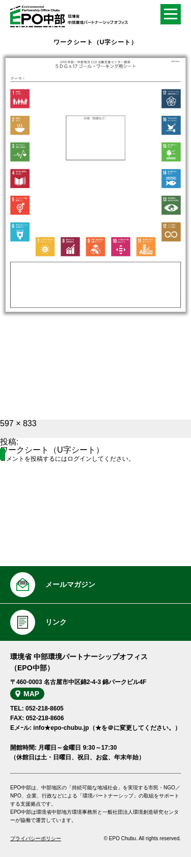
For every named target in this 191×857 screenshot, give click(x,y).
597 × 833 (18, 423)
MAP (31, 694)
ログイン (79, 458)
